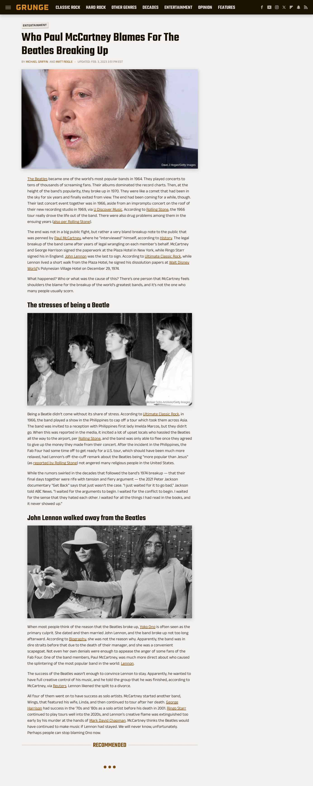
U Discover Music (108, 209)
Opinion (205, 7)
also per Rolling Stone (71, 221)
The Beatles (37, 179)
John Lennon (76, 256)
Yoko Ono (147, 626)
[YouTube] (269, 7)
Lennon (127, 663)
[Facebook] (262, 7)
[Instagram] (277, 7)
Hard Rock (96, 7)
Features (226, 7)
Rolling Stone (157, 209)
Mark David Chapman (107, 720)
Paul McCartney (67, 238)
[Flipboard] (291, 7)
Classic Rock (68, 7)
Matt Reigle (64, 61)
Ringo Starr (176, 708)
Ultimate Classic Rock (163, 256)
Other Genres (124, 7)
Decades (150, 7)
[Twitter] (284, 7)
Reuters (59, 685)
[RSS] (306, 7)
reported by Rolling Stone (55, 463)
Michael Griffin (37, 61)
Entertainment (178, 7)
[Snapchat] (298, 7)
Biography (77, 639)
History (166, 238)
